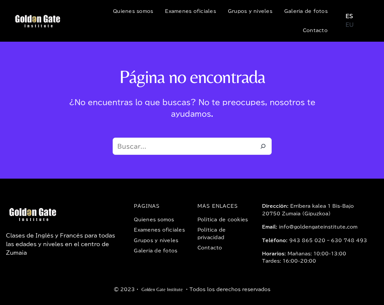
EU (350, 24)
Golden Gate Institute (162, 289)
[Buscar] (263, 146)
